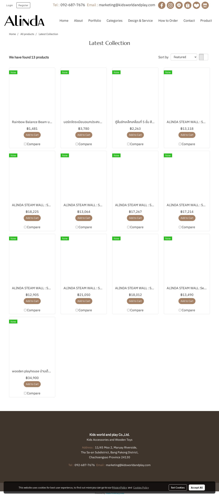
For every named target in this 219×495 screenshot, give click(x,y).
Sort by (164, 57)
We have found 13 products (29, 57)
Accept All (197, 487)
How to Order (168, 20)
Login (9, 5)
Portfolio (94, 20)
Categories (115, 20)
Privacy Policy (119, 487)
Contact (189, 20)
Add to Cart (32, 134)
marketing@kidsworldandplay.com (127, 4)
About (78, 20)
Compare (33, 144)
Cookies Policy (141, 487)
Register (23, 5)
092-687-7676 (72, 4)
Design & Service (140, 20)
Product (206, 20)
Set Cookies (178, 487)
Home (64, 20)
